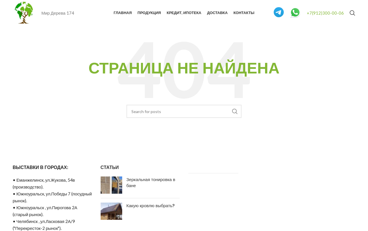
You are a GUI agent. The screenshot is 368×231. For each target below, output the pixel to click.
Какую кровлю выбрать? (150, 206)
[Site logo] (24, 12)
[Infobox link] (279, 13)
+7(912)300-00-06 (325, 12)
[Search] (352, 13)
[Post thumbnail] (111, 185)
